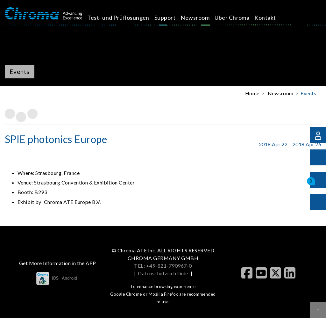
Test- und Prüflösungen (113, 22)
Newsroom (185, 17)
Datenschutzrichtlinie (163, 273)
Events (308, 93)
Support (155, 17)
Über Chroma (215, 22)
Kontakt (246, 17)
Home (252, 93)
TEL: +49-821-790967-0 (163, 266)
